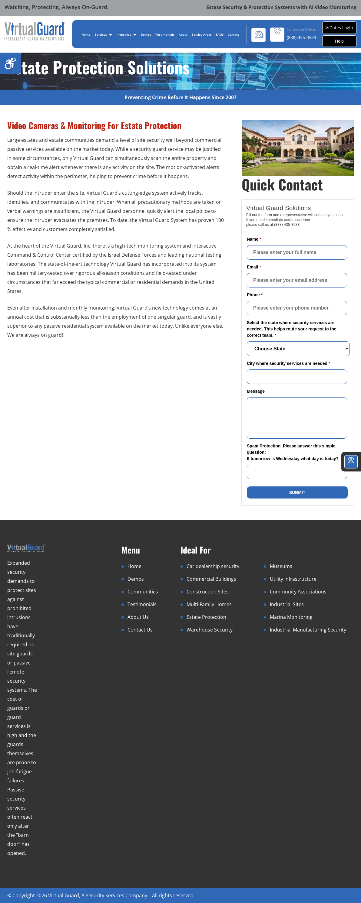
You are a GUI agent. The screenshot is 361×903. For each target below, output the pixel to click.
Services (103, 34)
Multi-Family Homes (209, 604)
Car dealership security (213, 566)
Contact (233, 34)
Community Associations (298, 591)
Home (86, 34)
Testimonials (164, 34)
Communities (143, 591)
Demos (146, 34)
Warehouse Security (210, 629)
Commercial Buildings (211, 579)
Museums (281, 566)
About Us (138, 617)
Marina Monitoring (291, 617)
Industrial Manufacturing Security (308, 629)
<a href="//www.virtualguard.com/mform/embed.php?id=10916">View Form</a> (298, 352)
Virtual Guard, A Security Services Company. (99, 895)
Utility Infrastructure (293, 579)
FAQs (220, 34)
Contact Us (140, 629)
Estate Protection (206, 617)
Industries (127, 34)
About (183, 34)
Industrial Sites (287, 604)
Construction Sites (208, 591)
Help (339, 41)
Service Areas (202, 34)
